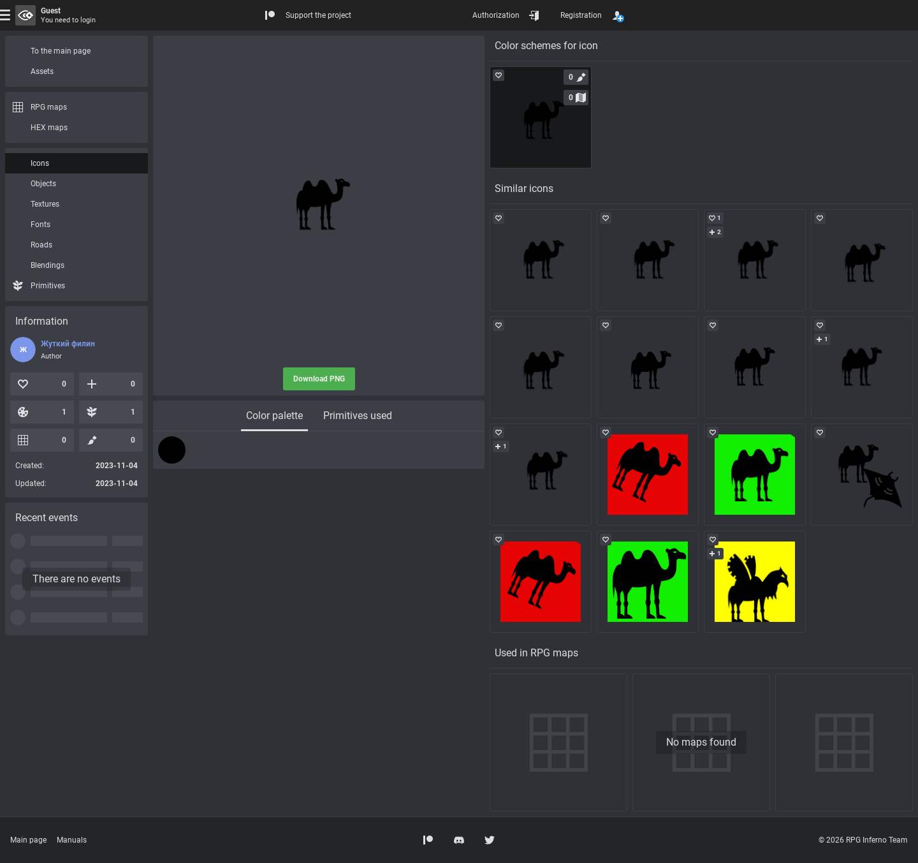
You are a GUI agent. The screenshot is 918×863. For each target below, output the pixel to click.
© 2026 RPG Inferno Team (863, 840)
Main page (28, 840)
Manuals (72, 840)
